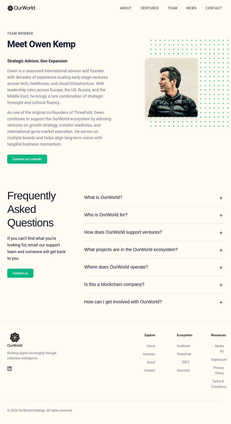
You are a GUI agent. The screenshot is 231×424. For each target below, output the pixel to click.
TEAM (173, 8)
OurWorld (183, 346)
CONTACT (214, 8)
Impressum (219, 359)
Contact (149, 370)
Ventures (149, 354)
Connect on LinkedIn (27, 159)
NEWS (191, 8)
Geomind (183, 370)
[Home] (21, 8)
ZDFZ (185, 362)
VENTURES (150, 8)
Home (151, 346)
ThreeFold (184, 354)
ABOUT (126, 8)
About (151, 362)
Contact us (20, 273)
